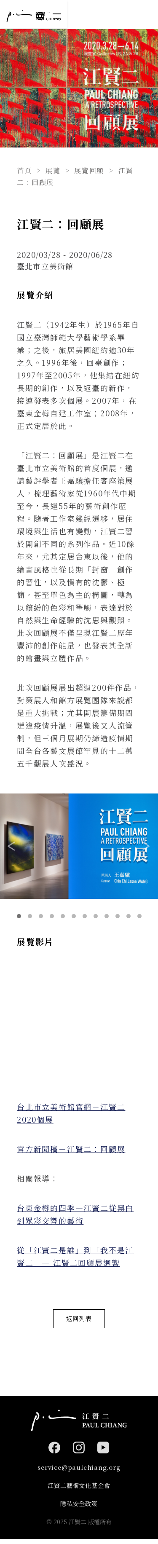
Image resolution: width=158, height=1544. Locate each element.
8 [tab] (96, 916)
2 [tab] (30, 916)
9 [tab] (106, 916)
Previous (12, 846)
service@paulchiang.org (79, 1470)
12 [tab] (139, 916)
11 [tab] (128, 916)
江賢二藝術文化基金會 (79, 1489)
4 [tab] (52, 916)
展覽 (53, 170)
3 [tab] (41, 916)
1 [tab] (19, 916)
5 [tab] (63, 916)
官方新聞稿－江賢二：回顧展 (71, 1148)
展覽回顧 (89, 170)
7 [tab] (85, 916)
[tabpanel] (79, 846)
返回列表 (79, 1319)
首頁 (24, 170)
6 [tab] (74, 916)
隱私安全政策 (79, 1508)
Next (146, 846)
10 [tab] (117, 916)
